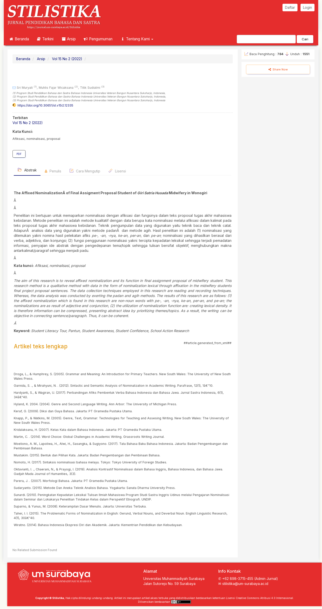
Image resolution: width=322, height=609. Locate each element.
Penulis (53, 171)
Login (307, 7)
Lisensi (117, 170)
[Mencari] (266, 39)
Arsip (68, 39)
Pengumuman (98, 39)
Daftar (290, 7)
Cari (305, 39)
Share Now (278, 69)
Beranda (19, 39)
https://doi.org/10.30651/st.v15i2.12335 (45, 105)
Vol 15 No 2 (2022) (67, 59)
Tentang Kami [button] (136, 39)
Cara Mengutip (84, 170)
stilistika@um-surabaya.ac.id (245, 583)
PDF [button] (19, 153)
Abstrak (27, 169)
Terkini (45, 39)
